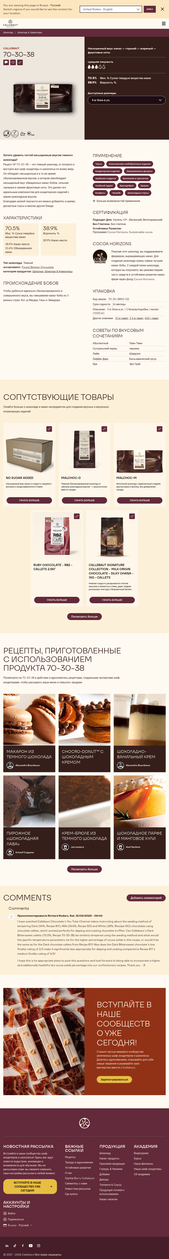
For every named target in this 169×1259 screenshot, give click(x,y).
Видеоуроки (141, 1153)
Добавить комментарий (146, 897)
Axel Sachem (133, 846)
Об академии (142, 1174)
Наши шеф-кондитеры (148, 1169)
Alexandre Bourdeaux (28, 765)
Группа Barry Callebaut (79, 1178)
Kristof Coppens (25, 852)
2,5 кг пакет (136, 318)
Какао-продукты (109, 1158)
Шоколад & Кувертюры (29, 32)
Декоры (104, 1179)
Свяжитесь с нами (76, 1183)
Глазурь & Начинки (111, 1169)
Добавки (105, 1174)
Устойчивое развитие (78, 1167)
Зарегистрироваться (114, 1079)
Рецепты (70, 1157)
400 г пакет (152, 318)
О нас (68, 1173)
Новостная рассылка (77, 1188)
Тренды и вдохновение (79, 1162)
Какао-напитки (109, 1199)
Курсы (137, 1158)
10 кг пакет (121, 318)
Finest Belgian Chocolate (38, 267)
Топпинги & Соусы (111, 1184)
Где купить (71, 1194)
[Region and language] (111, 9)
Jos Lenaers (77, 846)
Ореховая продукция (112, 1163)
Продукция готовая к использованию (112, 1192)
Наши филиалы (143, 1163)
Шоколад (8, 32)
